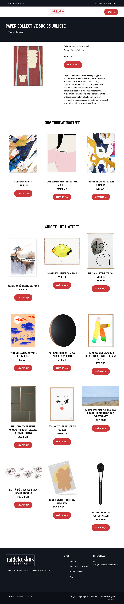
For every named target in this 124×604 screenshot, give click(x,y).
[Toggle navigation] (9, 11)
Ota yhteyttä (82, 596)
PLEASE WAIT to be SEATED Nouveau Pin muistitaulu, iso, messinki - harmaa (23, 429)
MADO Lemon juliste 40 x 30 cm (62, 273)
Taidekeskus (74, 561)
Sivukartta (112, 599)
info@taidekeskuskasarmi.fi (105, 3)
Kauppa (111, 12)
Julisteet (20, 32)
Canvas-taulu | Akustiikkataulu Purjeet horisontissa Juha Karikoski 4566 (100, 413)
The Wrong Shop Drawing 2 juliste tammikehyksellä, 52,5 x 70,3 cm (100, 356)
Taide (11, 32)
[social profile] (24, 3)
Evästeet (93, 596)
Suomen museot (75, 571)
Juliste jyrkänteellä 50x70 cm (23, 285)
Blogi (70, 576)
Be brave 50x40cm (23, 181)
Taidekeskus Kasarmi (78, 566)
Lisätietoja (73, 64)
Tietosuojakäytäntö (108, 596)
